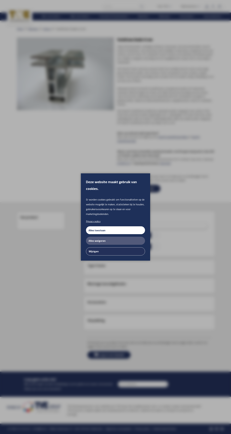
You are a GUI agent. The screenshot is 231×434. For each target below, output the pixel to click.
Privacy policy (93, 221)
